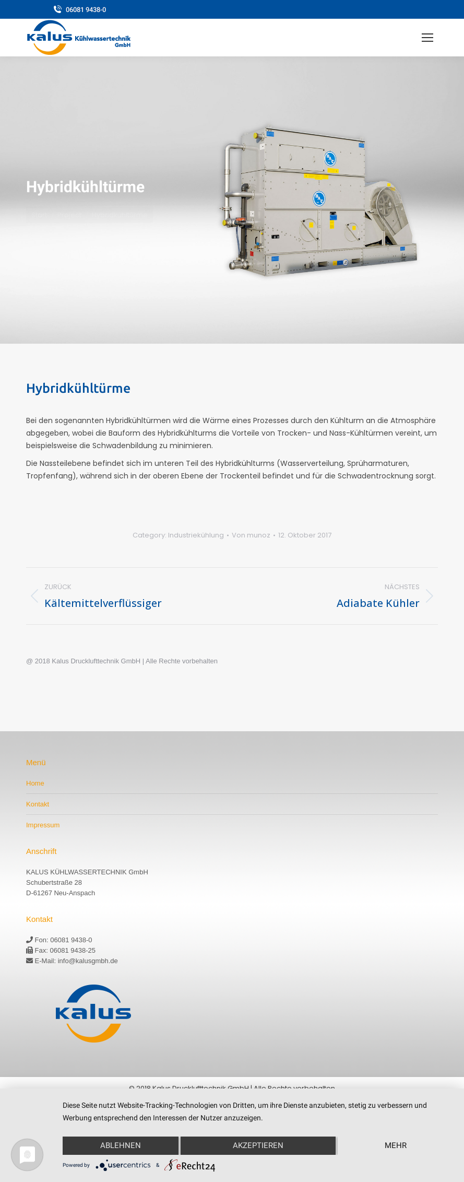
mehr (396, 1145)
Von (251, 535)
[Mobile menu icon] (427, 37)
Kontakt (37, 804)
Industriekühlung (196, 535)
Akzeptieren (258, 1145)
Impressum (43, 825)
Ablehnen (120, 1145)
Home (35, 783)
